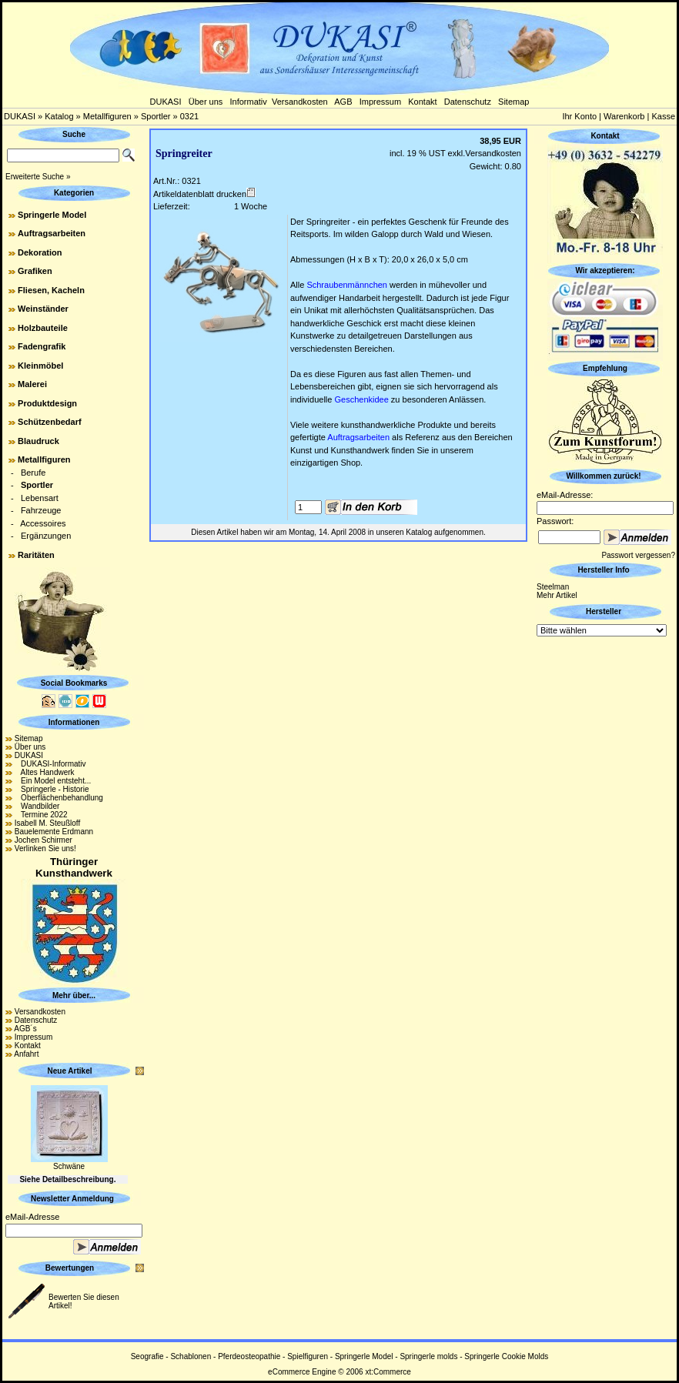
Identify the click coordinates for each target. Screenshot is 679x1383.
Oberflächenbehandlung (59, 797)
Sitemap (513, 101)
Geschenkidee (361, 399)
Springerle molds (428, 1356)
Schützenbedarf (50, 421)
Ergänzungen (46, 535)
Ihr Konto (579, 116)
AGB (343, 101)
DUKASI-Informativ (50, 764)
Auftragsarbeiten (51, 233)
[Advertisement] (605, 870)
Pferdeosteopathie (249, 1356)
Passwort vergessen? (638, 555)
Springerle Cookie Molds (506, 1356)
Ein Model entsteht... (53, 781)
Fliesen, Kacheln (51, 290)
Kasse (663, 116)
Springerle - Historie (52, 789)
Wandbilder (37, 806)
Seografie (147, 1356)
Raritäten (36, 555)
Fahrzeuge (41, 510)
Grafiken (35, 271)
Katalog (59, 116)
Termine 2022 (41, 814)
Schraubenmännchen (346, 284)
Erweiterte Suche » (38, 176)
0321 (189, 116)
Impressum (380, 101)
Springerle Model (52, 214)
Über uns (206, 101)
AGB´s (25, 1028)
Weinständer (43, 308)
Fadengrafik (41, 346)
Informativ (248, 101)
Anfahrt (26, 1054)
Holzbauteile (43, 327)
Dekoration (40, 252)
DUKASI (166, 101)
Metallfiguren (107, 116)
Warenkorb (624, 116)
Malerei (32, 384)
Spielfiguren (307, 1356)
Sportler (156, 116)
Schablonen (190, 1356)
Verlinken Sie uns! (45, 848)
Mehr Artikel (557, 595)
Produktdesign (47, 403)
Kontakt (422, 101)
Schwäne (69, 1166)
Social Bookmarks (74, 683)
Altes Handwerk (45, 772)
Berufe (33, 472)
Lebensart (40, 498)
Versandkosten (300, 101)
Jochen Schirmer (43, 840)
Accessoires (42, 523)
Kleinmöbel (40, 365)
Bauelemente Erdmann (54, 831)
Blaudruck (38, 441)
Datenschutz (467, 101)
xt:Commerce (387, 1372)
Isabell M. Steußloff (47, 823)
